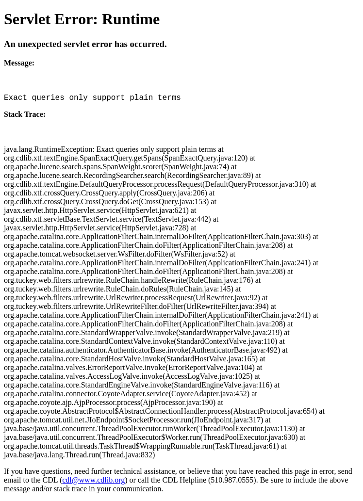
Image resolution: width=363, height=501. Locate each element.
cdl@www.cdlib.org (93, 480)
